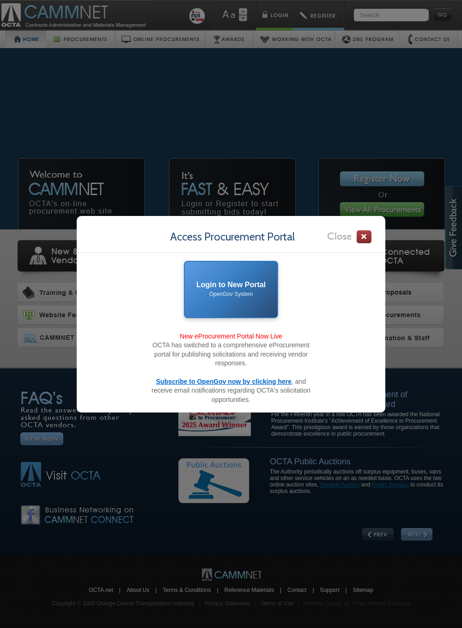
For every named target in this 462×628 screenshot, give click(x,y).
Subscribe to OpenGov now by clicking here (224, 381)
